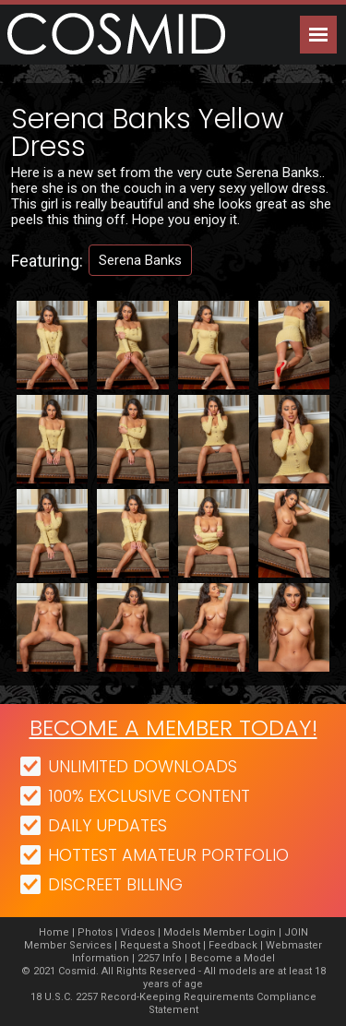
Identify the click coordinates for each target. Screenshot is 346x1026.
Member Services (68, 945)
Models (181, 932)
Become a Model (232, 958)
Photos (95, 932)
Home (54, 932)
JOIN (296, 932)
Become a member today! (173, 727)
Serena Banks (140, 260)
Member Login (239, 932)
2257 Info (159, 958)
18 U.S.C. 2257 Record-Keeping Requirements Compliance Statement (173, 1003)
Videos (138, 932)
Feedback (233, 945)
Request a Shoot (160, 945)
